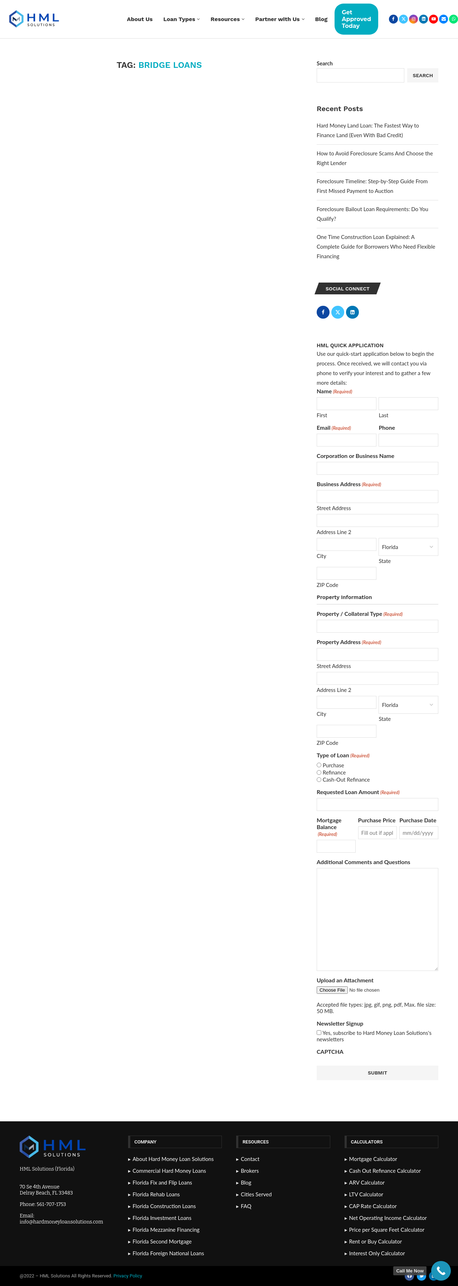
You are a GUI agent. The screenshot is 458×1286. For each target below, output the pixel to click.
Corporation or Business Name (355, 455)
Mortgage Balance (329, 827)
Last (383, 415)
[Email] (443, 19)
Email (334, 427)
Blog (321, 19)
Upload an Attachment (345, 980)
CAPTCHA (330, 1051)
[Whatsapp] (453, 19)
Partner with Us (277, 19)
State (385, 561)
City (321, 556)
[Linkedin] (423, 19)
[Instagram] (413, 19)
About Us (140, 19)
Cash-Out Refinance (346, 779)
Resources (225, 19)
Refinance (334, 772)
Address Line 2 (334, 532)
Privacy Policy (128, 1275)
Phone (387, 427)
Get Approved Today (356, 19)
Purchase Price (377, 820)
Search (325, 63)
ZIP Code (327, 585)
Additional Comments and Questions (363, 861)
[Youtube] (433, 19)
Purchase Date (417, 820)
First (322, 415)
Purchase (333, 765)
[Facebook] (393, 19)
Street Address (334, 508)
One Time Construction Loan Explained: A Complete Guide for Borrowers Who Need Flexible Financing (376, 246)
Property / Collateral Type (360, 613)
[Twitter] (403, 19)
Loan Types (179, 19)
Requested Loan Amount (358, 791)
